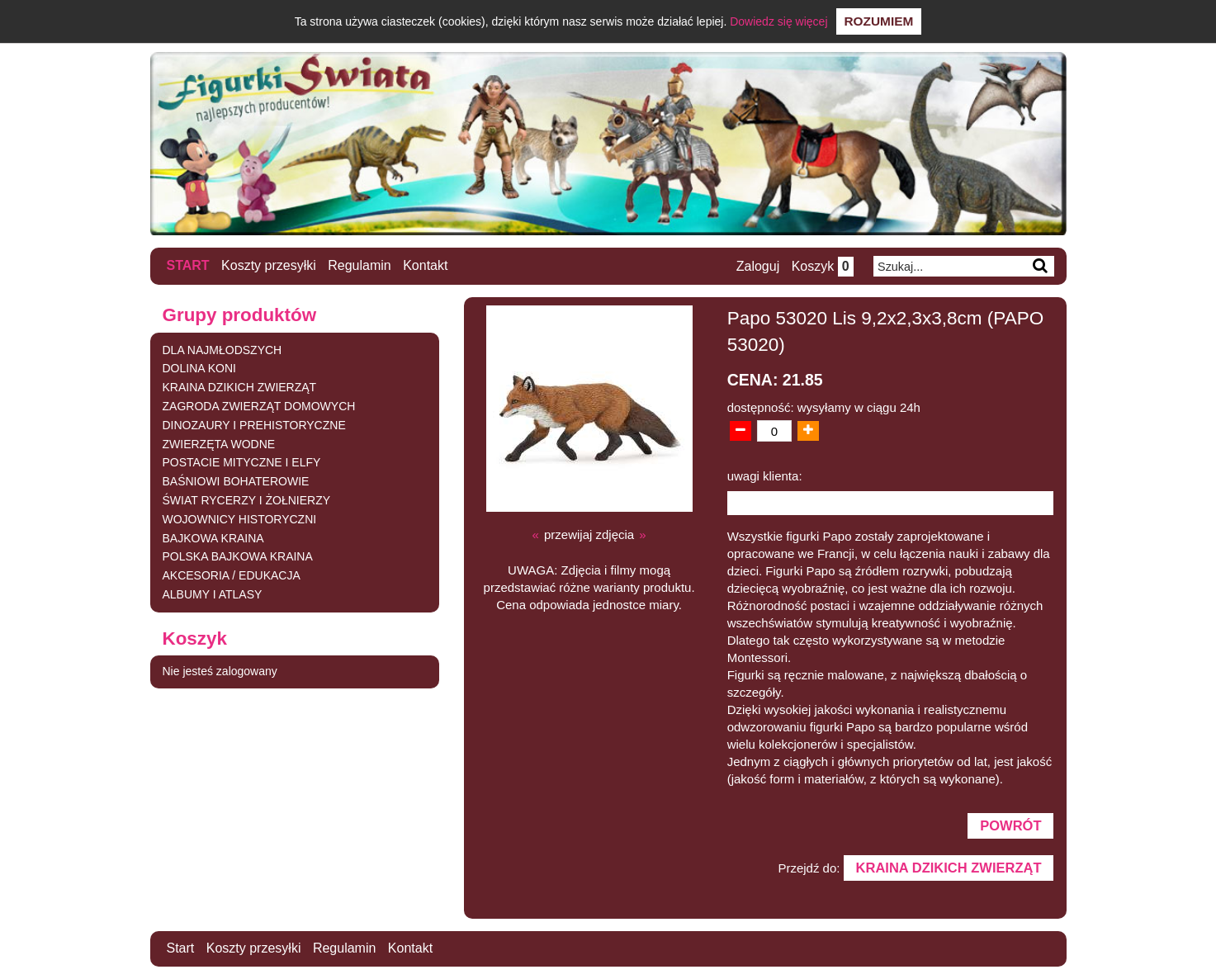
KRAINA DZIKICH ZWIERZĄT (240, 387)
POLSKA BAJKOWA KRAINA (238, 556)
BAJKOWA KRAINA (213, 538)
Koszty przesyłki (268, 265)
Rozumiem (879, 21)
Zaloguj (757, 266)
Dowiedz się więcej (778, 21)
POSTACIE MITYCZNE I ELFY (242, 462)
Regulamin (359, 265)
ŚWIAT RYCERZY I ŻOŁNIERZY (247, 500)
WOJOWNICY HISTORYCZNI (240, 519)
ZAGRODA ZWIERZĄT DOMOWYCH (259, 406)
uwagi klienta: (764, 476)
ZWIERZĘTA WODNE (219, 444)
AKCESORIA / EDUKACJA (231, 575)
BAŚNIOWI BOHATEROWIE (236, 481)
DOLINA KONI (199, 368)
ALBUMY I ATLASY (213, 594)
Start (188, 265)
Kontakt (425, 265)
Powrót (1010, 825)
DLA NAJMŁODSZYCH (222, 350)
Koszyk (823, 266)
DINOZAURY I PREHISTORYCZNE (254, 425)
